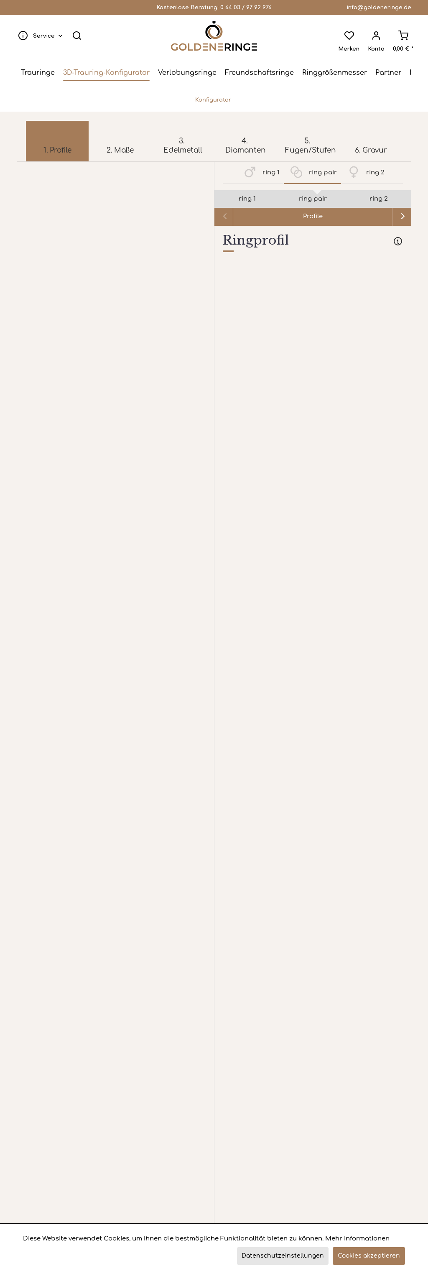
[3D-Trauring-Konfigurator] (106, 73)
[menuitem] (42, 36)
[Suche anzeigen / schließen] (81, 36)
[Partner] (388, 73)
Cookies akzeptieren (369, 1256)
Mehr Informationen (357, 1238)
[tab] (313, 243)
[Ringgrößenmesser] (334, 73)
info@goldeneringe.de (378, 7)
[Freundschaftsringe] (259, 73)
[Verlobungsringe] (187, 73)
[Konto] (372, 36)
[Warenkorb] (399, 36)
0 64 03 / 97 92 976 (246, 7)
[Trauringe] (38, 73)
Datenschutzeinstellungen (283, 1256)
